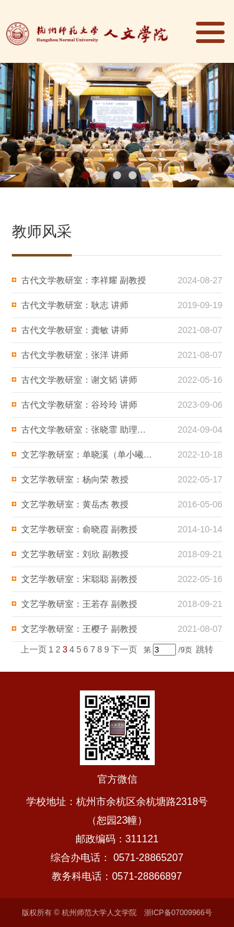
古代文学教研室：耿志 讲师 (75, 305)
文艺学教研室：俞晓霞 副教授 (79, 529)
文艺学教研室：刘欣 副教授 (75, 554)
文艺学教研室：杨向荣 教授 (75, 479)
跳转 (204, 649)
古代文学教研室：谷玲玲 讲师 (79, 405)
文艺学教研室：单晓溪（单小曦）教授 (87, 454)
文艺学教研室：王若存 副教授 (79, 604)
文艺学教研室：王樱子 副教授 (79, 629)
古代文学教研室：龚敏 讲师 (75, 330)
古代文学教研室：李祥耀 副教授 (83, 280)
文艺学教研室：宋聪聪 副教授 (79, 579)
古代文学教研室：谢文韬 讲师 (79, 380)
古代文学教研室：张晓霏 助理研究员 (87, 430)
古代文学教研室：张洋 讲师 (75, 355)
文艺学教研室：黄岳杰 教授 (75, 504)
